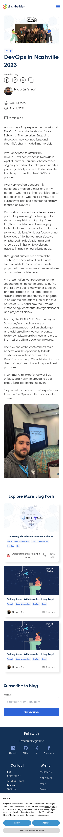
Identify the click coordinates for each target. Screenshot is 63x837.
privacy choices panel (38, 815)
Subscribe (31, 712)
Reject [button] (17, 823)
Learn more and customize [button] (31, 830)
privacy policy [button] (50, 806)
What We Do (46, 772)
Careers (44, 789)
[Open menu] (58, 6)
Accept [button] (46, 823)
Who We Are (46, 778)
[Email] (31, 701)
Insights (43, 783)
